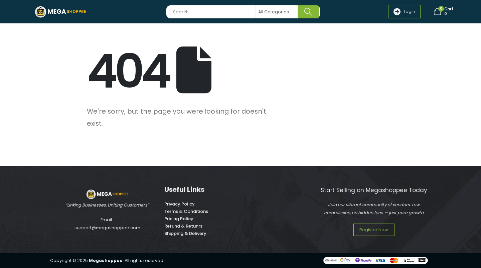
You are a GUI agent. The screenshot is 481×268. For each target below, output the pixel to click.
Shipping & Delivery (185, 233)
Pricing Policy (178, 219)
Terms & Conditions (186, 211)
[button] (404, 11)
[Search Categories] (277, 11)
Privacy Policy (179, 204)
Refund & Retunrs (183, 226)
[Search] (308, 11)
